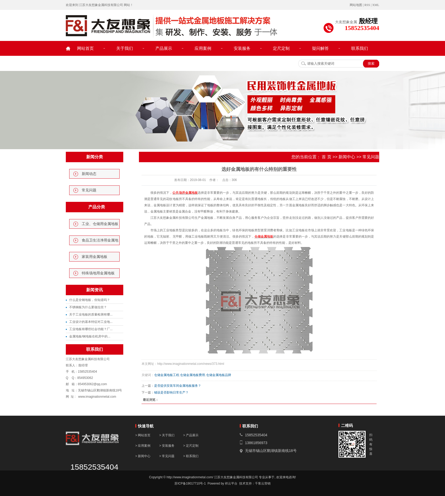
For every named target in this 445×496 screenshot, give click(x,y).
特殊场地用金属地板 (98, 273)
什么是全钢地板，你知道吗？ (89, 300)
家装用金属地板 (94, 257)
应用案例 (203, 48)
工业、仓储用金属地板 (100, 224)
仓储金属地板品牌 (218, 375)
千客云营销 (263, 483)
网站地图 (356, 5)
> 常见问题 (166, 456)
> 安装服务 (167, 445)
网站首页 (85, 48)
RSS (367, 5)
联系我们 (359, 48)
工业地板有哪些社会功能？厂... (91, 329)
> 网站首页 (142, 435)
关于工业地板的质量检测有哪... (91, 314)
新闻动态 (89, 174)
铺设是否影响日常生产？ (171, 392)
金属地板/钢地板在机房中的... (89, 336)
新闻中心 (346, 157)
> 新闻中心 (142, 456)
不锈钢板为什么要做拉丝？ (88, 307)
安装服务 (242, 48)
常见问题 (89, 190)
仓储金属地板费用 (192, 375)
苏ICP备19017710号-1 (190, 483)
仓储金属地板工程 (166, 375)
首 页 (326, 157)
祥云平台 (231, 483)
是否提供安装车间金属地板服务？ (177, 386)
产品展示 (163, 48)
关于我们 (124, 48)
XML (375, 5)
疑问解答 (320, 48)
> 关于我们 (166, 435)
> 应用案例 (142, 445)
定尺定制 (281, 48)
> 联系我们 (190, 456)
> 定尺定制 (190, 445)
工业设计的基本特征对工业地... (91, 322)
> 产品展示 (190, 435)
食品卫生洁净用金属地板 (100, 241)
